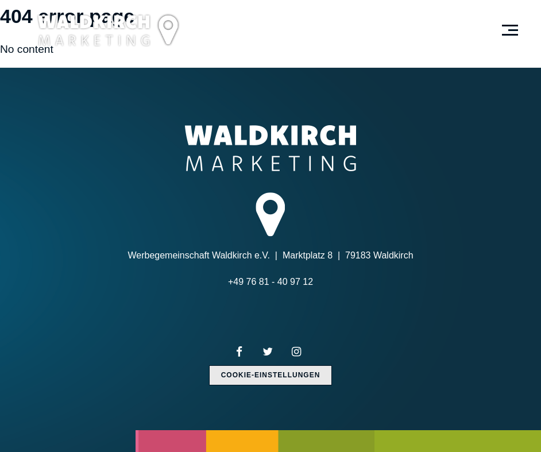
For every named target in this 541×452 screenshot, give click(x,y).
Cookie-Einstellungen (270, 375)
